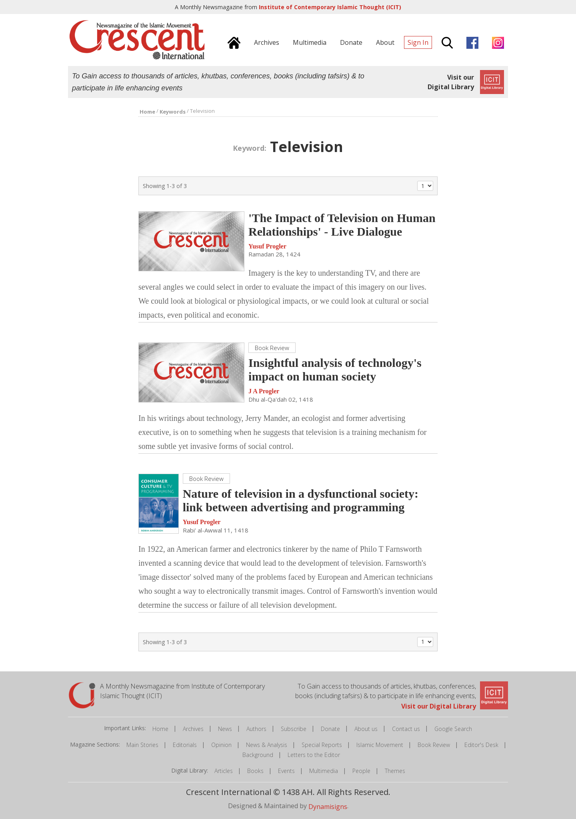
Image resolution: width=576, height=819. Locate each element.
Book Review (434, 745)
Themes (395, 771)
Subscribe (293, 729)
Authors (256, 729)
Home (160, 729)
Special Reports (322, 745)
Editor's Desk (481, 745)
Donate (330, 729)
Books (255, 771)
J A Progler (263, 391)
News (225, 729)
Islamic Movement (379, 745)
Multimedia (323, 771)
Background (257, 755)
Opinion (221, 745)
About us (366, 729)
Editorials (185, 745)
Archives (193, 729)
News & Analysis (266, 745)
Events (286, 771)
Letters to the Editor (314, 755)
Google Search (453, 729)
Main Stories (142, 745)
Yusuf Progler (267, 246)
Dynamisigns (327, 806)
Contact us (406, 729)
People (361, 771)
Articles (223, 771)
